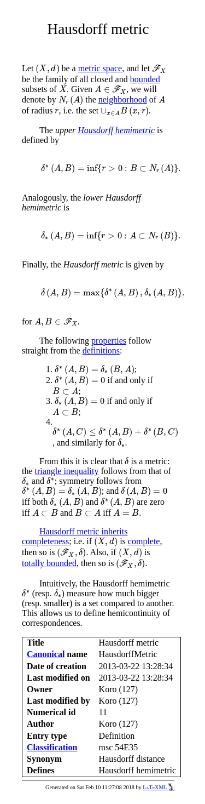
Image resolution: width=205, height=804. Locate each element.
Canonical (46, 654)
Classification (52, 747)
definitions (101, 350)
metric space (100, 68)
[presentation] (47, 69)
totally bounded (49, 563)
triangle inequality (67, 471)
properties (108, 340)
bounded (145, 79)
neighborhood (122, 99)
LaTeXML (158, 787)
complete (144, 541)
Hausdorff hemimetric (116, 130)
